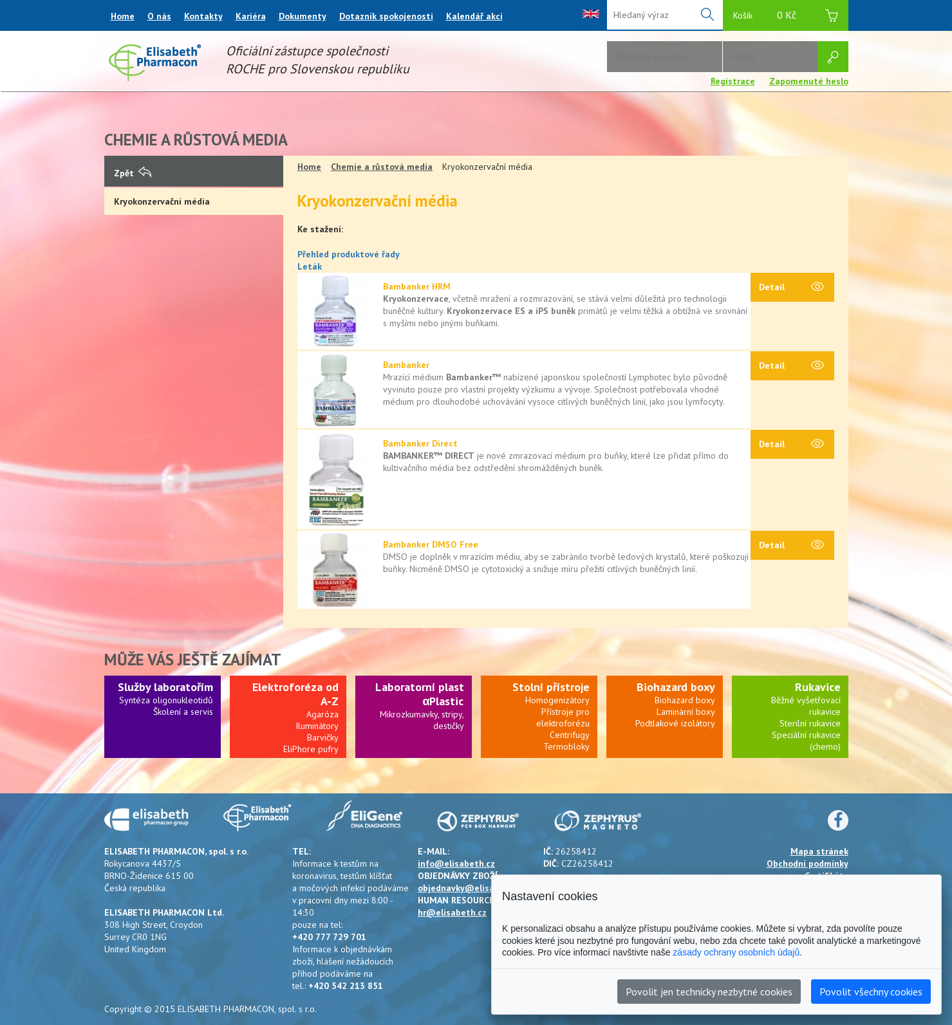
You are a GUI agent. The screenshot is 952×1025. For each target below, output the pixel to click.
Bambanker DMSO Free (430, 544)
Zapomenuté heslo (808, 81)
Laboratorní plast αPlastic (419, 693)
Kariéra (251, 16)
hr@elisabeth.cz (452, 912)
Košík (785, 17)
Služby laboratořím (165, 686)
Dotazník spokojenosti (386, 16)
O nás (159, 16)
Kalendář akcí (474, 16)
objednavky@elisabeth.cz (471, 888)
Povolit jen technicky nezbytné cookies (709, 991)
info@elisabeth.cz (456, 863)
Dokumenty (302, 16)
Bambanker (406, 365)
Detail (791, 287)
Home (123, 16)
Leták (309, 266)
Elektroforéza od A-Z (295, 693)
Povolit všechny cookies (870, 991)
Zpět (132, 173)
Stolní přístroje (551, 686)
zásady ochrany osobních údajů (736, 952)
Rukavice (818, 686)
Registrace (733, 81)
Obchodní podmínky (807, 863)
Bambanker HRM (417, 286)
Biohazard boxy (676, 686)
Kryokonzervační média (162, 201)
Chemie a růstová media (382, 166)
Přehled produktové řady (348, 254)
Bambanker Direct (420, 443)
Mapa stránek (819, 851)
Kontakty (203, 16)
